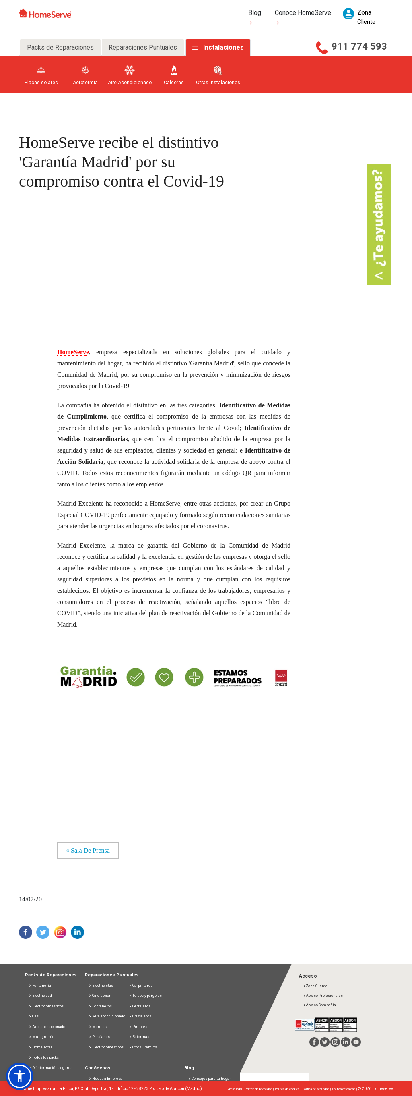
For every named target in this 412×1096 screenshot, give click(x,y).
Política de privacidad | (260, 1089)
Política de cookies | (288, 1089)
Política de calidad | (345, 1089)
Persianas (99, 1037)
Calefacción (100, 996)
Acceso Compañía (319, 1005)
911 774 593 (359, 46)
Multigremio (41, 1037)
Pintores (138, 1027)
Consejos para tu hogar (209, 1079)
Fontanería (40, 986)
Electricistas (101, 986)
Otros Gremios (143, 1047)
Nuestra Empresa (107, 1079)
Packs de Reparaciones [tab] (60, 47)
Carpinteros (140, 986)
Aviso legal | (236, 1089)
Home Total (40, 1047)
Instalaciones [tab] (223, 47)
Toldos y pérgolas (145, 996)
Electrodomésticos (46, 1006)
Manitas (98, 1027)
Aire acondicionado (47, 1027)
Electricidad (40, 996)
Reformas (139, 1037)
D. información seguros (50, 1068)
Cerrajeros (139, 1006)
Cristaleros (140, 1016)
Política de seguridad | (317, 1089)
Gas (34, 1016)
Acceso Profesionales (323, 996)
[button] (19, 1076)
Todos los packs (44, 1057)
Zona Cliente (315, 986)
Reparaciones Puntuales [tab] (143, 47)
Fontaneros (100, 1006)
